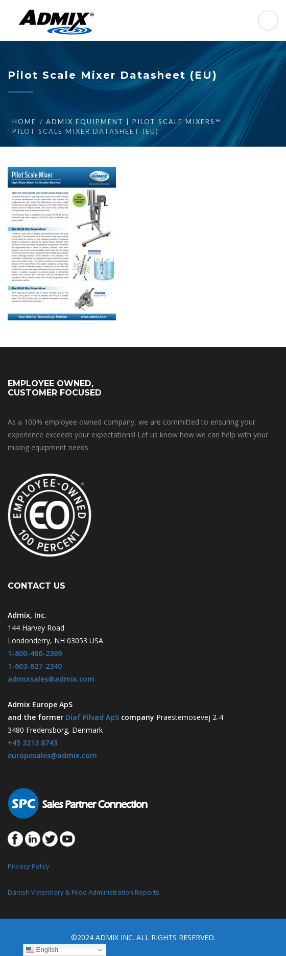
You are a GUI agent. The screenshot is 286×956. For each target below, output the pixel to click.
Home (24, 122)
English (42, 950)
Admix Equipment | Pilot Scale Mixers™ (133, 122)
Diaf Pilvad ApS (92, 717)
